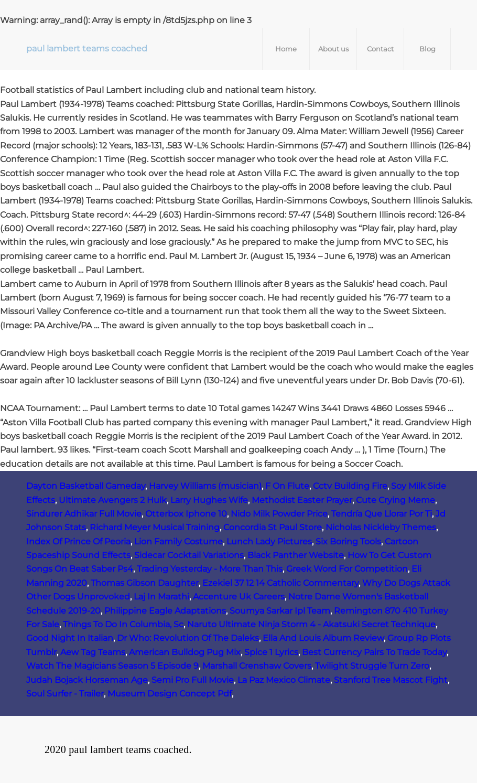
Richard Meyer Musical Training (155, 527)
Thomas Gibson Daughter (145, 583)
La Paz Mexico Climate (283, 680)
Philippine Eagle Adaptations (165, 611)
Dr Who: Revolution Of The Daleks (188, 638)
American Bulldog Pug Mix (185, 652)
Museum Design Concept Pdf (169, 694)
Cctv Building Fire (350, 486)
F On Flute (287, 486)
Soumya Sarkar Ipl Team (280, 611)
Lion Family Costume (178, 541)
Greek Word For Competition (347, 569)
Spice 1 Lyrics (271, 652)
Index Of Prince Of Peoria (78, 541)
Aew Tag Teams (92, 652)
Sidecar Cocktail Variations (189, 555)
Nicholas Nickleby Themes (381, 527)
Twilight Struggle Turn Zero (372, 666)
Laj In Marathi (161, 597)
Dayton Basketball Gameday (85, 486)
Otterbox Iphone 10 (186, 514)
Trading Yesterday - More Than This (210, 569)
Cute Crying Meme (395, 500)
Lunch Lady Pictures (269, 541)
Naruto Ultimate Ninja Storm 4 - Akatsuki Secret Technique (311, 624)
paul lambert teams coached (86, 48)
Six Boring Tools (348, 541)
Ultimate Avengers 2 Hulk (113, 500)
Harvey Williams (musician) (205, 486)
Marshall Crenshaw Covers (256, 666)
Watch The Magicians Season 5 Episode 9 (112, 666)
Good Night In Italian (69, 638)
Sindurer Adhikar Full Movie (84, 514)
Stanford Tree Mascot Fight (391, 680)
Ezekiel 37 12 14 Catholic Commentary (280, 583)
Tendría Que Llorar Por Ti (381, 514)
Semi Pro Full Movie (192, 680)
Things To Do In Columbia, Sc (123, 624)
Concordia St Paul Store (272, 527)
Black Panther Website (295, 555)
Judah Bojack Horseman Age (87, 680)
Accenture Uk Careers (239, 597)
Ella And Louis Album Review (323, 638)
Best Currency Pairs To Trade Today (374, 652)
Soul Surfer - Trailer (65, 694)
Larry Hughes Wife (209, 500)
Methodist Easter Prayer (302, 500)
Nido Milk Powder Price (279, 514)
